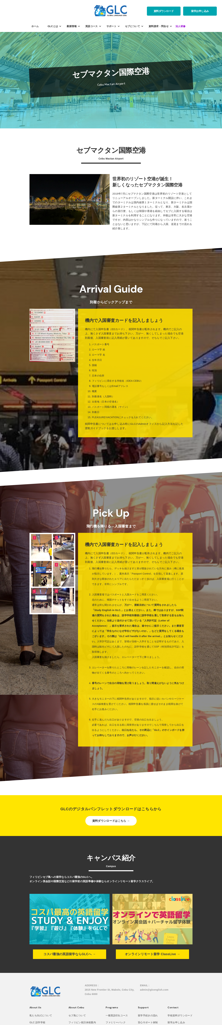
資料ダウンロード (164, 11)
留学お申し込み (200, 11)
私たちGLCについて (40, 1015)
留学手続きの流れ (148, 1015)
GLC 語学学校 (37, 1022)
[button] (37, 26)
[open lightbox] (52, 336)
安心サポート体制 (148, 1022)
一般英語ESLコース (117, 1015)
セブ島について (77, 1015)
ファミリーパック (116, 1022)
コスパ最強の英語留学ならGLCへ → (69, 954)
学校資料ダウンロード (180, 1015)
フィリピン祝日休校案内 (82, 1022)
